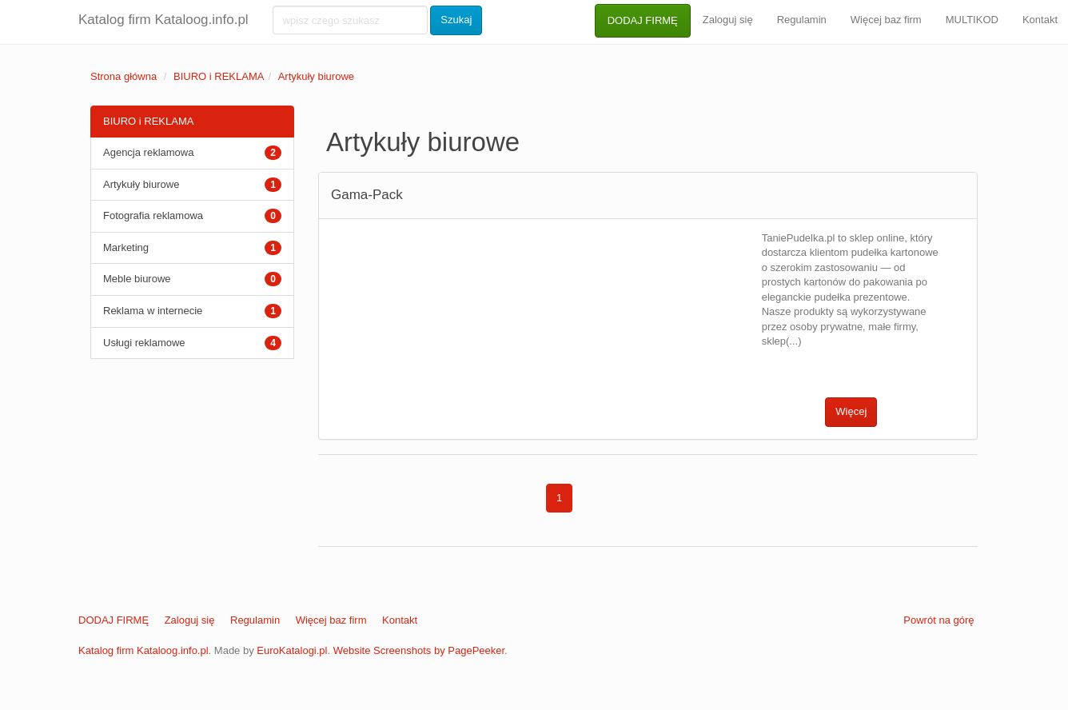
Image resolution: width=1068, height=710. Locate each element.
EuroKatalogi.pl (292, 650)
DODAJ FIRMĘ (643, 20)
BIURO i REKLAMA (218, 76)
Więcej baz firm (886, 20)
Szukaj (456, 20)
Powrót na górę (938, 620)
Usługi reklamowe (144, 343)
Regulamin (802, 20)
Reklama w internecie (152, 311)
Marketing (126, 247)
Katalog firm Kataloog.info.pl (163, 19)
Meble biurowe (137, 279)
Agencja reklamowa (148, 152)
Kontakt (399, 620)
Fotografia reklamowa (153, 215)
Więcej (851, 411)
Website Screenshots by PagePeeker (418, 650)
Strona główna (123, 76)
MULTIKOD (972, 20)
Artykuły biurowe (316, 76)
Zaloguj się (728, 20)
